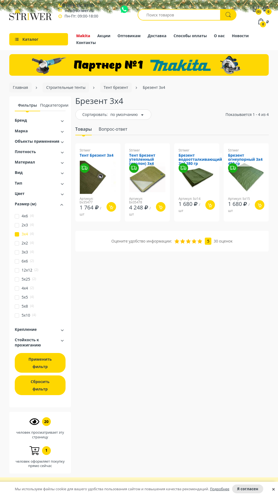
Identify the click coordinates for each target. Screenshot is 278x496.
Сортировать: (95, 114)
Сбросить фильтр (40, 385)
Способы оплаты (190, 35)
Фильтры (27, 105)
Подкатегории (54, 105)
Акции (103, 35)
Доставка (157, 35)
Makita (83, 35)
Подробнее (219, 488)
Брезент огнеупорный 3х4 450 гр (245, 159)
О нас (219, 35)
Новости (240, 35)
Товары (83, 129)
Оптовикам (129, 35)
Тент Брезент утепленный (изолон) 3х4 (142, 159)
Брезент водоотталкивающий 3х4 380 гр (200, 159)
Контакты (86, 42)
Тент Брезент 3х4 (97, 155)
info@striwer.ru (79, 10)
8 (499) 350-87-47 (78, 5)
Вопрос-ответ (113, 129)
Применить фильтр (40, 363)
